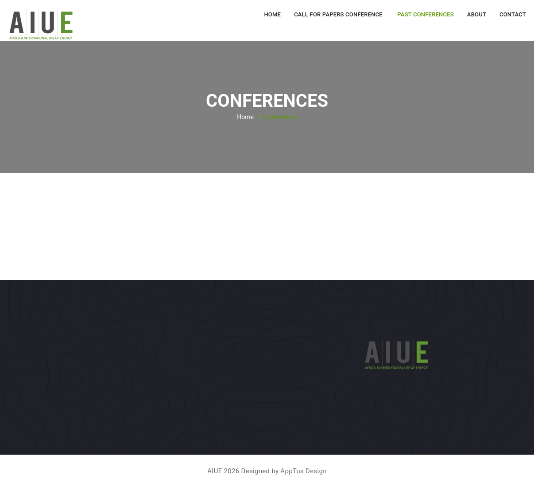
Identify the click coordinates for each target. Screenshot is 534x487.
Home (272, 14)
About (476, 14)
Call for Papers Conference (338, 14)
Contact (512, 14)
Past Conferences (425, 14)
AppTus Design (303, 471)
